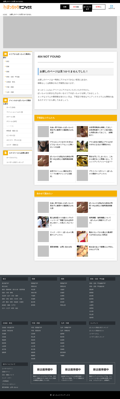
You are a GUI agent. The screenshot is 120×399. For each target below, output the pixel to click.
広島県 (33, 334)
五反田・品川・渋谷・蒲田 (10, 296)
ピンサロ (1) (10, 135)
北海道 (4, 337)
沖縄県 (62, 355)
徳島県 (33, 352)
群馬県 (33, 305)
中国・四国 (9, 87)
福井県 (91, 317)
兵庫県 (62, 296)
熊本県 (62, 337)
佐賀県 (62, 340)
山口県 (33, 346)
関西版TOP (63, 283)
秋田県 (4, 343)
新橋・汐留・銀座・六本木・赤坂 (12, 299)
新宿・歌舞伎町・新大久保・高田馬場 (13, 289)
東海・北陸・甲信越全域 (96, 286)
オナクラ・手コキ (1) (13, 140)
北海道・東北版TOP (8, 327)
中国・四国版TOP (36, 327)
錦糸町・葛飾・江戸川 (8, 305)
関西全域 (63, 286)
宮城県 (4, 334)
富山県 (91, 314)
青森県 (4, 340)
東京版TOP (5, 283)
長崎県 (62, 343)
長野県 (91, 308)
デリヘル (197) (11, 121)
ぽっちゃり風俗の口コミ (96, 330)
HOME (5, 14)
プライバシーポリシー (8, 384)
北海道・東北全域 (7, 330)
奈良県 (62, 302)
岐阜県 (91, 299)
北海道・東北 (10, 82)
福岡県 (62, 334)
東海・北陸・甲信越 (12, 76)
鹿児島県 (63, 352)
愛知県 (91, 289)
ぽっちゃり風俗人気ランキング (98, 327)
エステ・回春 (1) (12, 145)
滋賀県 (62, 299)
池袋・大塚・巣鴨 (7, 292)
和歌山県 (63, 305)
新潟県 (91, 296)
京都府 (62, 292)
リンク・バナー (6, 378)
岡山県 (33, 337)
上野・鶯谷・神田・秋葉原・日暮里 (12, 302)
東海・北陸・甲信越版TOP (97, 283)
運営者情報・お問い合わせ (10, 387)
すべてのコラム (11, 157)
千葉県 (33, 296)
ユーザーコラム (94, 334)
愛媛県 (33, 355)
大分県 (62, 346)
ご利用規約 (5, 381)
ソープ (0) (10, 126)
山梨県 (91, 305)
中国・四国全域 (36, 330)
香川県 (33, 349)
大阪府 (62, 289)
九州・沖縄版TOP (65, 327)
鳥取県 (33, 340)
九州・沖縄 (9, 92)
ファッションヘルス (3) (14, 112)
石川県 (91, 311)
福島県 (4, 352)
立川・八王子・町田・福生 (10, 308)
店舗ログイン (6, 371)
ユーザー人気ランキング (15, 162)
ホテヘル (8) (10, 117)
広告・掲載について (8, 375)
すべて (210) (10, 107)
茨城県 (33, 299)
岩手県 (4, 349)
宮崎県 (62, 349)
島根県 (33, 343)
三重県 (91, 302)
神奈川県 (34, 292)
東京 (7, 61)
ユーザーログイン (7, 368)
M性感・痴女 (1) (12, 131)
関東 (7, 66)
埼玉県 (33, 289)
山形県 (4, 346)
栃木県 (33, 302)
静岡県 (91, 292)
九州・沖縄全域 (65, 330)
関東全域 (34, 286)
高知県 (33, 358)
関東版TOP (34, 283)
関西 (7, 71)
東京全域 (4, 286)
